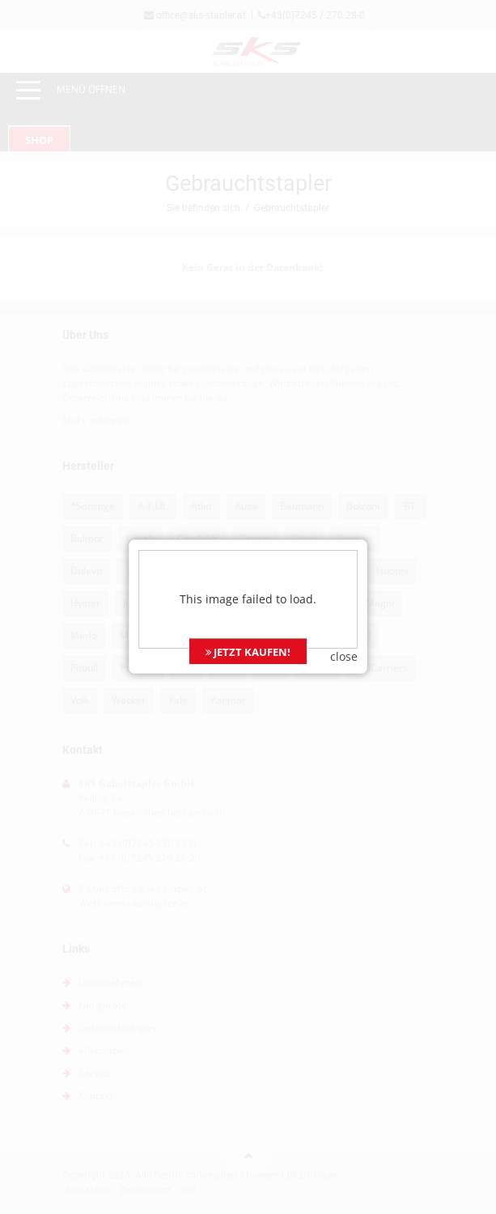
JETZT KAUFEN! (248, 626)
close (344, 630)
